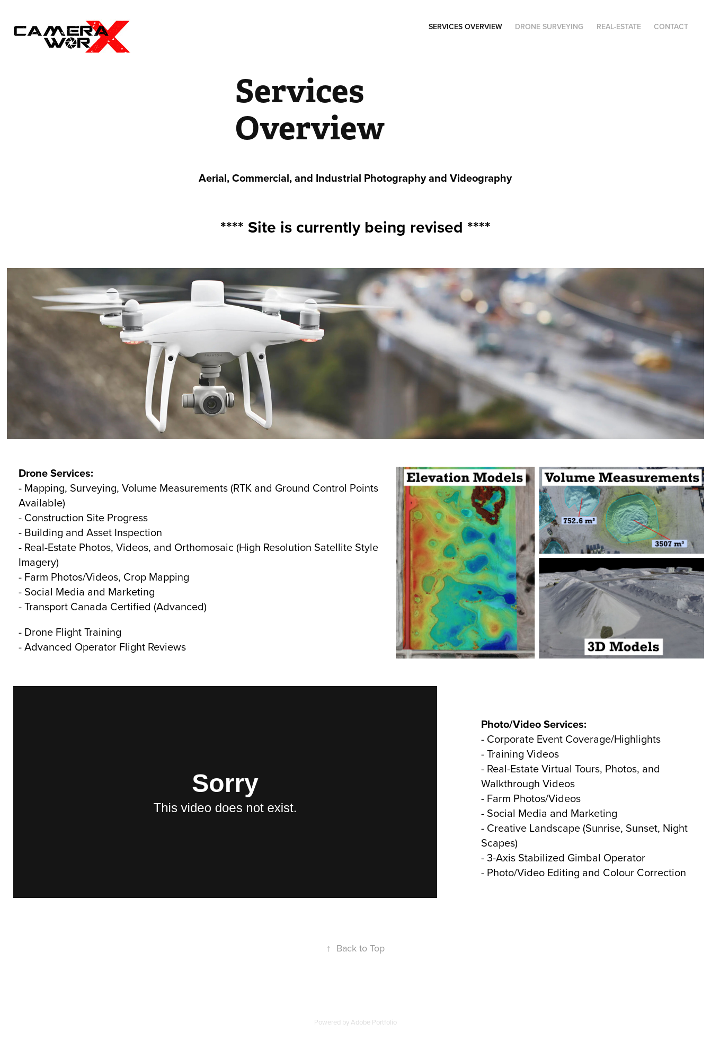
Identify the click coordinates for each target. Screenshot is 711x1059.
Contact (671, 26)
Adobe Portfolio (374, 1022)
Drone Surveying (549, 26)
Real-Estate (619, 26)
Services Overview (465, 26)
